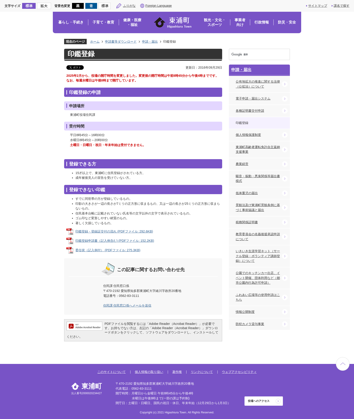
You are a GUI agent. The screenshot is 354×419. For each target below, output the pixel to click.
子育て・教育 (103, 22)
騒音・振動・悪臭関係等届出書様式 (258, 178)
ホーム (95, 41)
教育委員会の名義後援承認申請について (258, 236)
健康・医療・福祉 (132, 22)
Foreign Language (158, 5)
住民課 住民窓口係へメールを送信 (127, 305)
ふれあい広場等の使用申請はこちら (258, 297)
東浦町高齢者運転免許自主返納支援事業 (258, 149)
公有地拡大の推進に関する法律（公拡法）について (258, 84)
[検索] (255, 54)
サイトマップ (317, 5)
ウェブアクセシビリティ (239, 372)
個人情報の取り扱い (149, 372)
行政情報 (261, 22)
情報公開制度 (245, 312)
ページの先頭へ (342, 364)
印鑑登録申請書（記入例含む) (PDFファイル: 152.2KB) (114, 240)
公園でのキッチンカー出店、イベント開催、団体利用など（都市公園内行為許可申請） (258, 277)
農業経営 (242, 164)
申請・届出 (150, 41)
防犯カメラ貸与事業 (250, 324)
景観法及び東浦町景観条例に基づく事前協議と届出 (258, 207)
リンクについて (202, 372)
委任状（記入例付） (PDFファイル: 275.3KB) (107, 250)
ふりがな (129, 5)
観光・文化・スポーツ (215, 22)
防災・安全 (287, 22)
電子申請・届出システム (253, 98)
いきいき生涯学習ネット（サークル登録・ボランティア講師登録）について (258, 256)
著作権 (177, 372)
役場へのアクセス (259, 401)
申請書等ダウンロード (121, 41)
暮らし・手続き (71, 22)
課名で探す (341, 5)
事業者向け (240, 22)
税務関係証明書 (247, 222)
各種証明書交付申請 (250, 110)
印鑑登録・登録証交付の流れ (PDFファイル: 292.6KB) (114, 231)
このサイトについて (111, 372)
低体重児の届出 (247, 193)
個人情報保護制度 (248, 135)
